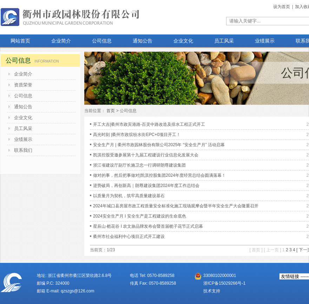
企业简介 (23, 74)
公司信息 (23, 95)
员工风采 (23, 128)
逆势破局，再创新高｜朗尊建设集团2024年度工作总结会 (146, 185)
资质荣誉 (23, 85)
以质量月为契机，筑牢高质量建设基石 (129, 195)
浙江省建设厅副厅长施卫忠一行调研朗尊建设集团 (139, 165)
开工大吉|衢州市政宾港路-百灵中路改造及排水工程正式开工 (149, 124)
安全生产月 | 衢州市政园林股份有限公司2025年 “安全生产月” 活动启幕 (159, 144)
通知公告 (23, 106)
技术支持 (211, 291)
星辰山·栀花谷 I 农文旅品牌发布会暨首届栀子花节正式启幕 (148, 226)
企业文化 (23, 117)
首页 (110, 110)
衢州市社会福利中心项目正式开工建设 (129, 236)
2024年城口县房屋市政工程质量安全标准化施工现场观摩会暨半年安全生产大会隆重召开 (175, 205)
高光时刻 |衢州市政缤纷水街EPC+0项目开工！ (136, 134)
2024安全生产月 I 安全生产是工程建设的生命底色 (139, 216)
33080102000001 (219, 275)
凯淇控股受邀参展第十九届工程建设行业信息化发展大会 (145, 155)
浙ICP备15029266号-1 (224, 283)
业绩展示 (23, 139)
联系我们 (23, 150)
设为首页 (282, 6)
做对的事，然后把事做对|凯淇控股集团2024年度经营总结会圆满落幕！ (159, 175)
